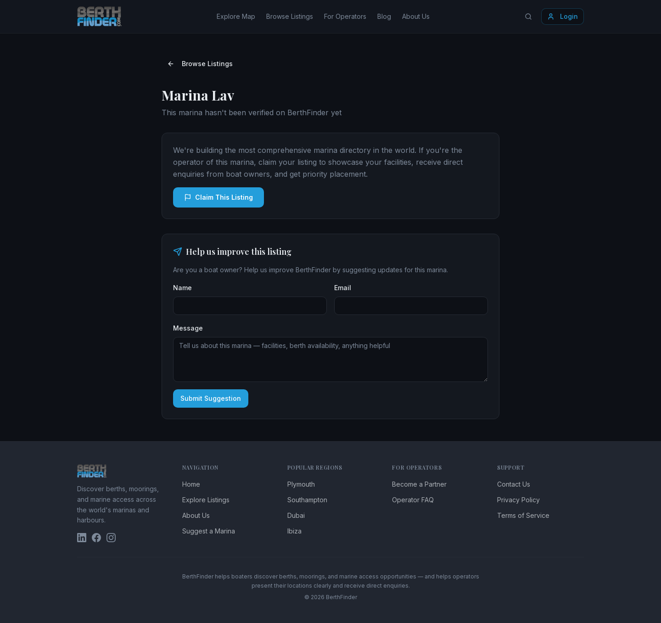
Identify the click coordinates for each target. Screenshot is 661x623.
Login (562, 16)
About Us (416, 16)
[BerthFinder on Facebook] (96, 537)
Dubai (296, 515)
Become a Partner (419, 484)
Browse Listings (289, 16)
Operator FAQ (413, 500)
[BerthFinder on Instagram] (111, 537)
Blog (384, 16)
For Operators (345, 16)
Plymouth (301, 484)
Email (342, 288)
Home (191, 484)
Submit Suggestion (210, 398)
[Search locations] (528, 16)
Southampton (307, 500)
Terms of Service (523, 515)
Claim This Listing (218, 197)
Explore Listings (206, 500)
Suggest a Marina (208, 531)
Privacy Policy (518, 500)
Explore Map (236, 16)
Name (182, 288)
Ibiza (294, 531)
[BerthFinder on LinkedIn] (81, 537)
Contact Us (513, 484)
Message (188, 328)
